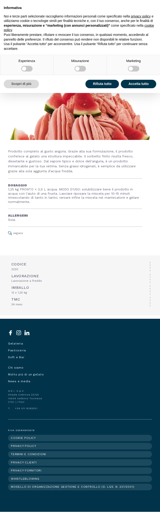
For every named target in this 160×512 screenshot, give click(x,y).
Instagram (18, 332)
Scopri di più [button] (21, 84)
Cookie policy (23, 438)
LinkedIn (27, 332)
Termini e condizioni (28, 454)
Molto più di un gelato (26, 374)
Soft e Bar (16, 357)
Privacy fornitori (26, 470)
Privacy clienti (24, 462)
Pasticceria (17, 350)
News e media (19, 381)
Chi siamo (16, 367)
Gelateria (15, 343)
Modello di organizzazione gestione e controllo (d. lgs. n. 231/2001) (73, 486)
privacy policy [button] (141, 16)
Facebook (10, 332)
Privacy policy (23, 446)
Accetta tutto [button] (138, 84)
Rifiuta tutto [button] (102, 84)
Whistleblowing (25, 478)
